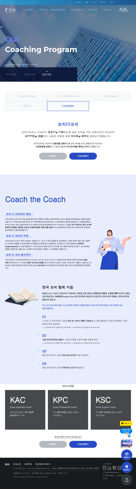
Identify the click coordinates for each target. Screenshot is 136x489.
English (111, 2)
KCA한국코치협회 (120, 476)
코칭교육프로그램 (57, 10)
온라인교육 (93, 10)
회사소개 (17, 464)
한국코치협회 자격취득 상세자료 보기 (68, 437)
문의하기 (78, 2)
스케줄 (86, 2)
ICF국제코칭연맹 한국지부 (111, 473)
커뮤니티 (107, 10)
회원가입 (102, 2)
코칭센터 (29, 10)
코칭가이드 (43, 10)
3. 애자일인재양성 (109, 96)
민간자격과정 (29, 74)
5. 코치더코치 (68, 106)
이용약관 (28, 464)
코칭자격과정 (10, 74)
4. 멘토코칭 (26, 106)
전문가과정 (46, 74)
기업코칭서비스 (76, 10)
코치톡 (105, 478)
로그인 (94, 2)
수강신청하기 (83, 156)
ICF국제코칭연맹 (108, 476)
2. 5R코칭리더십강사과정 (68, 96)
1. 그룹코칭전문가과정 (26, 96)
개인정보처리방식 (42, 464)
